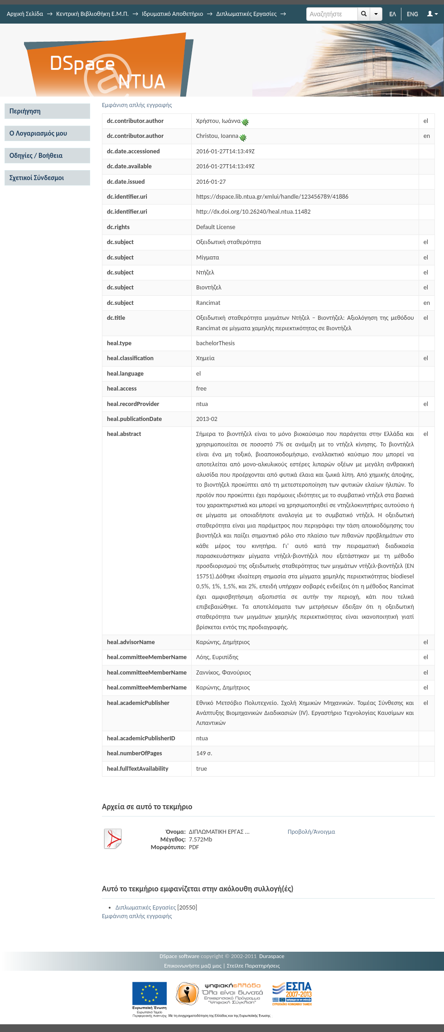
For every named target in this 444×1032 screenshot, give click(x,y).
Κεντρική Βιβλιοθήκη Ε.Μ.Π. (92, 14)
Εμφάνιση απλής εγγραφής (137, 105)
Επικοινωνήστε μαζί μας (193, 965)
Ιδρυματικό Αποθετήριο (172, 14)
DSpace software (179, 956)
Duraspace (272, 956)
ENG (412, 14)
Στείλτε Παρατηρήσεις (253, 965)
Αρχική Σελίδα (25, 14)
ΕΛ (392, 14)
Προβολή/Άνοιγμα (311, 832)
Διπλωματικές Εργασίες (246, 14)
